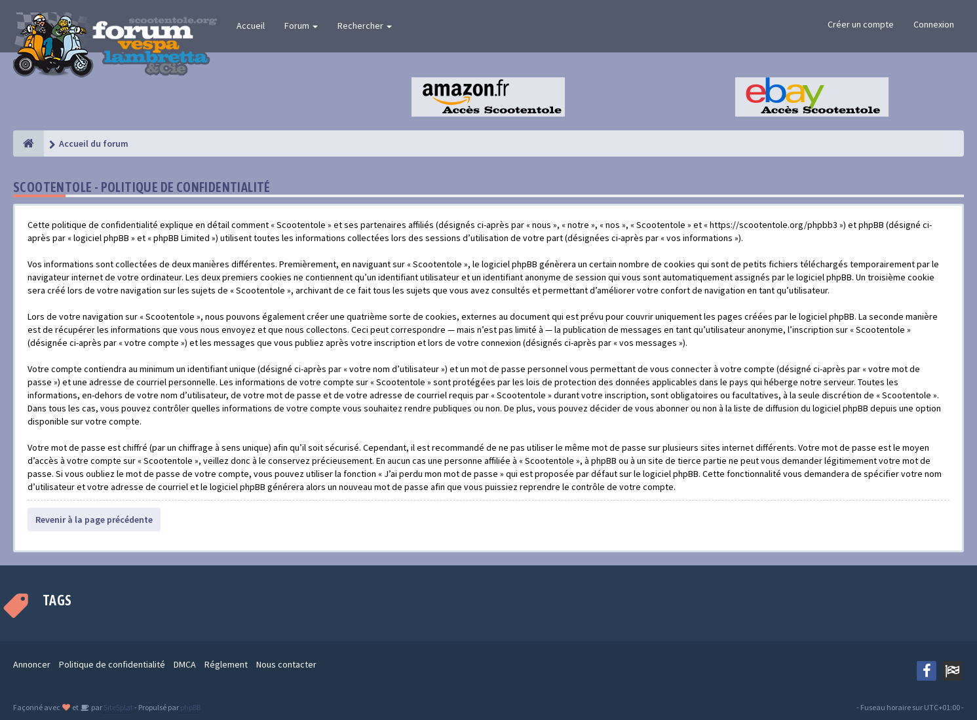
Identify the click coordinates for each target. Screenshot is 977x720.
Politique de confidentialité (112, 664)
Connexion (933, 24)
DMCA (185, 664)
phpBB (190, 707)
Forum (301, 25)
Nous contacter (286, 664)
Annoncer (31, 664)
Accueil (251, 25)
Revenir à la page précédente (94, 519)
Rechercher (364, 25)
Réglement (226, 664)
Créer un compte (861, 24)
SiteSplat (117, 707)
